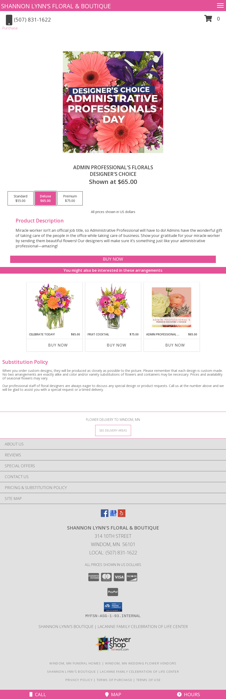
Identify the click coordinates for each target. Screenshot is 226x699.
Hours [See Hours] (188, 694)
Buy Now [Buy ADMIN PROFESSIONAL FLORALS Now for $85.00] (175, 345)
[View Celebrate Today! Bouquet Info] (54, 307)
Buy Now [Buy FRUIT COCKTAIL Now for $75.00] (116, 345)
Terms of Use (148, 680)
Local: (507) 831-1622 (113, 552)
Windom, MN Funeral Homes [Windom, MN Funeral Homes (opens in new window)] (75, 663)
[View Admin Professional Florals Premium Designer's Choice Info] (171, 307)
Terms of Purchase (114, 680)
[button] (212, 20)
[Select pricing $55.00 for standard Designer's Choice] (20, 198)
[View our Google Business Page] (113, 515)
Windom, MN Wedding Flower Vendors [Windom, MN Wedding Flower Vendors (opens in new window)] (141, 663)
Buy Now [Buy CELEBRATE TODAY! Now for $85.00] (58, 345)
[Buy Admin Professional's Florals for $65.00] (113, 259)
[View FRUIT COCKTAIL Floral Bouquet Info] (113, 307)
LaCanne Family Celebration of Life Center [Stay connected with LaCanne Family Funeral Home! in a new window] (143, 626)
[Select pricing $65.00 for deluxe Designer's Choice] (45, 198)
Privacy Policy (79, 680)
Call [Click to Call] (38, 694)
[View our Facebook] (104, 515)
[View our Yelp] (121, 515)
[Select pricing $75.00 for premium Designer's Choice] (70, 198)
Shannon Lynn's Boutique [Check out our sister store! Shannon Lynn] (66, 626)
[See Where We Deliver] (113, 430)
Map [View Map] (113, 694)
